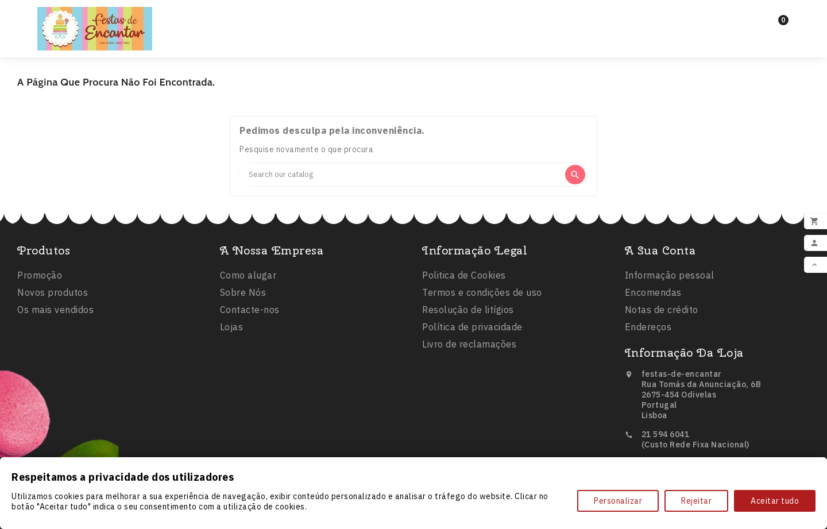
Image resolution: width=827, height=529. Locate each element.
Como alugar (248, 278)
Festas (326, 28)
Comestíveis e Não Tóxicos (499, 28)
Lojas (232, 329)
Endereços (648, 329)
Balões (388, 28)
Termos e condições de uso (482, 296)
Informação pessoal (669, 278)
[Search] (401, 174)
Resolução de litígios (468, 313)
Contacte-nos (250, 312)
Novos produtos (52, 294)
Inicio (272, 28)
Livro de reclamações (469, 347)
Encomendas (653, 295)
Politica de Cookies (464, 278)
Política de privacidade (472, 330)
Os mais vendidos (55, 312)
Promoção (39, 277)
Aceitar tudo (775, 501)
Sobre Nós (243, 295)
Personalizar (618, 501)
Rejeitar (696, 501)
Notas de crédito (661, 312)
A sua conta (660, 253)
